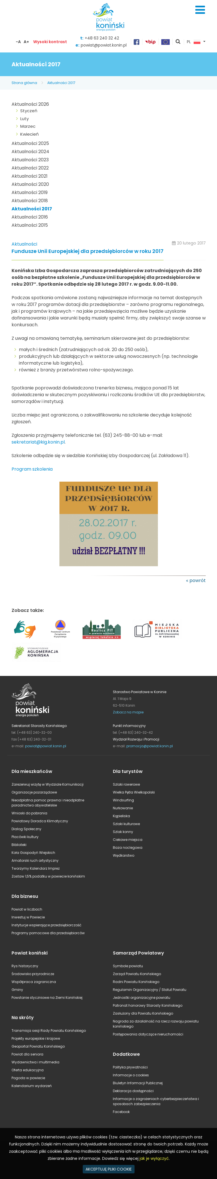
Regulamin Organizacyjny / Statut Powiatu (149, 989)
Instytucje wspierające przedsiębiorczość (46, 925)
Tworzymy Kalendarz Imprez (36, 868)
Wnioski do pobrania (29, 813)
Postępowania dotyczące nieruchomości (148, 1034)
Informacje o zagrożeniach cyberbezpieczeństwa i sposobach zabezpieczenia (156, 1101)
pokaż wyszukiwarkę (178, 42)
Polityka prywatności (130, 1067)
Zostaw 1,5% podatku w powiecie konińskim (48, 876)
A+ (26, 42)
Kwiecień (29, 134)
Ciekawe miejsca (127, 839)
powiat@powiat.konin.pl (104, 45)
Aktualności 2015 (30, 225)
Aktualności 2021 (30, 176)
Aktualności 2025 (30, 143)
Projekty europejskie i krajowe (36, 1038)
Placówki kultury (25, 836)
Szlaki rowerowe (126, 784)
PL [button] (193, 42)
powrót (197, 580)
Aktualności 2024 (30, 151)
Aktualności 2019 (30, 192)
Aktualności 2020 (30, 184)
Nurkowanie (123, 808)
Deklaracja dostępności (133, 1090)
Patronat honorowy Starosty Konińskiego (147, 1005)
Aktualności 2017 (61, 82)
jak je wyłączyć (154, 1158)
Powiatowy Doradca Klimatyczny (40, 821)
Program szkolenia (32, 469)
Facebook (121, 1111)
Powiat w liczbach (27, 909)
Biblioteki (19, 844)
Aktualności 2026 (30, 104)
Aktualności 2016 (30, 217)
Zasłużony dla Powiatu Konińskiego (143, 1013)
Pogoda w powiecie (28, 1078)
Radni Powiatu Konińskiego (136, 981)
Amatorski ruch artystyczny (35, 860)
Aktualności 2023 (30, 160)
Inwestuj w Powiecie (28, 917)
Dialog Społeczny (26, 829)
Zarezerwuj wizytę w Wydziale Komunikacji (48, 784)
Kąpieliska (121, 816)
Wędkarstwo (123, 855)
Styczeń (28, 111)
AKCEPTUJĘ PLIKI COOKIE (109, 1169)
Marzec (27, 126)
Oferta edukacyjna (28, 1070)
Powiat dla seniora (27, 1054)
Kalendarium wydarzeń (32, 1085)
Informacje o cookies (131, 1075)
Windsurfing (123, 800)
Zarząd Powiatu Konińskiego (137, 973)
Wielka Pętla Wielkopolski (134, 792)
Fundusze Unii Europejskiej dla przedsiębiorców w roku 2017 (88, 251)
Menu (200, 10)
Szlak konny (123, 831)
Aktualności (24, 244)
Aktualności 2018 (30, 200)
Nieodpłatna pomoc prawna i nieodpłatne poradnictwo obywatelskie (48, 803)
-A (18, 42)
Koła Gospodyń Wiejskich (33, 852)
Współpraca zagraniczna (34, 981)
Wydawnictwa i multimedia (35, 1062)
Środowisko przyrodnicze (33, 973)
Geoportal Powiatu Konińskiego (38, 1046)
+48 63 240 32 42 (102, 38)
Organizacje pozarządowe (34, 792)
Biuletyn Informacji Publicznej (138, 1083)
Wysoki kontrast (50, 42)
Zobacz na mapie (128, 712)
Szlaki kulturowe (126, 823)
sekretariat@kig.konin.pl (38, 442)
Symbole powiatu (128, 966)
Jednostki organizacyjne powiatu (141, 997)
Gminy (17, 989)
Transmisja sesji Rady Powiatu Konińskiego (49, 1030)
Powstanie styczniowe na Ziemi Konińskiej (47, 997)
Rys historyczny (25, 966)
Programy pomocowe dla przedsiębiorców (48, 933)
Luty (24, 119)
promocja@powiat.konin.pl (149, 746)
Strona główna (24, 82)
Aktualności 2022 (30, 168)
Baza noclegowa (127, 847)
